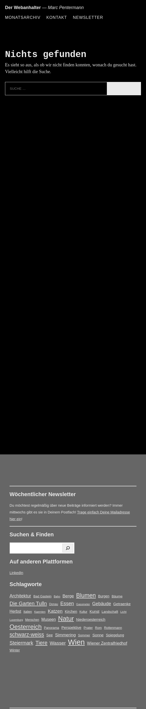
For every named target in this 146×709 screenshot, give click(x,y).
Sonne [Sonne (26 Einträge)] (98, 635)
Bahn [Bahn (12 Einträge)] (57, 596)
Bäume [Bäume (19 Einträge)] (117, 596)
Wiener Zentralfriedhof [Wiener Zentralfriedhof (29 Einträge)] (107, 643)
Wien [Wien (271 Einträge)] (76, 642)
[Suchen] (67, 548)
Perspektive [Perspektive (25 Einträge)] (71, 627)
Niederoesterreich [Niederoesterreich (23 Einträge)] (90, 620)
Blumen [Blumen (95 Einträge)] (86, 595)
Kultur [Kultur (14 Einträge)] (83, 611)
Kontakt (56, 17)
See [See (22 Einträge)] (49, 635)
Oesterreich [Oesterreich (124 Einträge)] (26, 626)
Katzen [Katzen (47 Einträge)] (55, 611)
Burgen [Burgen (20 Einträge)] (103, 596)
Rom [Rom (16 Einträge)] (98, 628)
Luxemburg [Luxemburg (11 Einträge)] (16, 619)
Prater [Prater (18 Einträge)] (88, 628)
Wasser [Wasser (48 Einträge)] (58, 643)
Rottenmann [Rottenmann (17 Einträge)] (113, 628)
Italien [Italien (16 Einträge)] (27, 611)
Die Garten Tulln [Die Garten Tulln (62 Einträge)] (28, 603)
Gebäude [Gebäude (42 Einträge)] (101, 603)
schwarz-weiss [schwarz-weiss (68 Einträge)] (27, 634)
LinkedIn (16, 573)
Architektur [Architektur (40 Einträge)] (20, 595)
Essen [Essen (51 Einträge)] (67, 603)
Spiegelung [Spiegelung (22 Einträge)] (115, 635)
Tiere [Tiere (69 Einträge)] (41, 643)
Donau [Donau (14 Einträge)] (53, 604)
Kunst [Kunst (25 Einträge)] (94, 611)
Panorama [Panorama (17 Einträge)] (51, 628)
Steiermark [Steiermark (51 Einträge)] (21, 643)
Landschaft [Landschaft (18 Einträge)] (110, 611)
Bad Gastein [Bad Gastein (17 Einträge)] (42, 596)
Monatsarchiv (22, 17)
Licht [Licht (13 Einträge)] (123, 611)
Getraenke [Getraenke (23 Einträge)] (122, 604)
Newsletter (88, 17)
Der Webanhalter (23, 7)
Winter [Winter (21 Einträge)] (15, 650)
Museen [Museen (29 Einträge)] (48, 619)
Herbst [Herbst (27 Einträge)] (15, 611)
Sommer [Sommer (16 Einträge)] (84, 635)
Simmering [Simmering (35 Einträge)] (65, 634)
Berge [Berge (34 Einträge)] (68, 596)
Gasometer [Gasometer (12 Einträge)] (83, 604)
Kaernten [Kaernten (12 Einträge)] (39, 611)
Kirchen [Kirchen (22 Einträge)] (71, 611)
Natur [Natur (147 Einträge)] (66, 618)
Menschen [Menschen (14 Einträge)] (32, 620)
